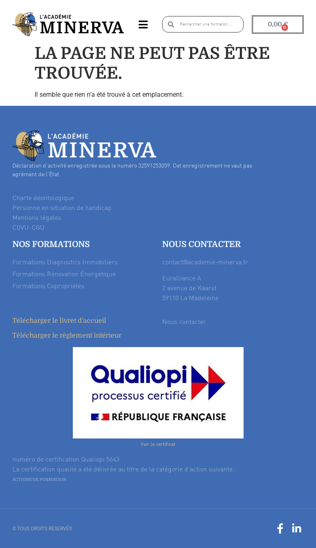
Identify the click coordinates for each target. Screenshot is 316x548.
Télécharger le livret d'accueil (59, 320)
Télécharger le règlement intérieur (66, 335)
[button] (143, 24)
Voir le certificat (158, 444)
